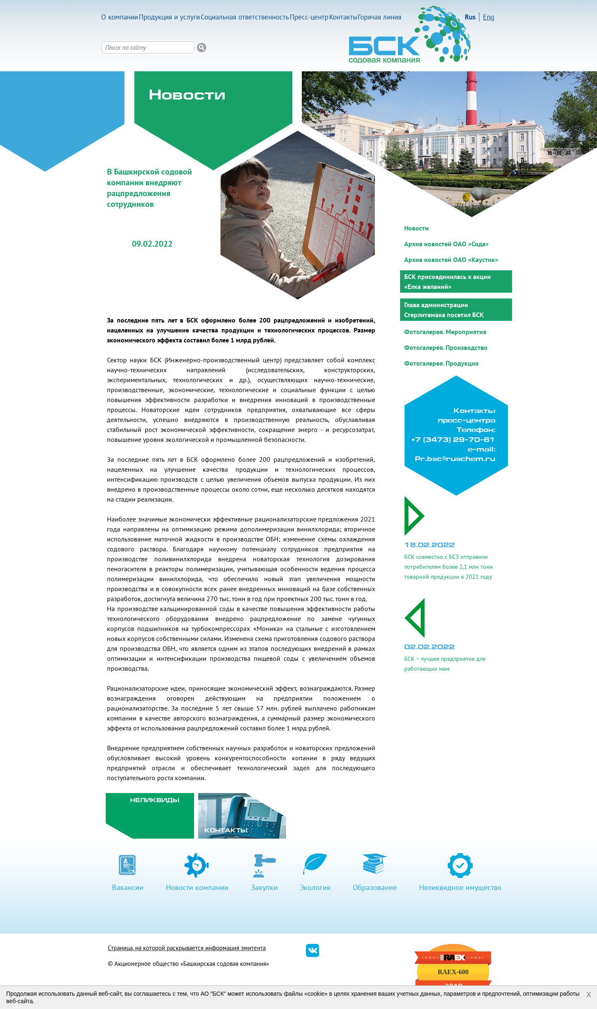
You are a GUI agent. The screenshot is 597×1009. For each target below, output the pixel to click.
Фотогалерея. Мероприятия (445, 331)
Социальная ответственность (245, 17)
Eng (488, 17)
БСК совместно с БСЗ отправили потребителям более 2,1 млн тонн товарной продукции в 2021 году (448, 566)
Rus (470, 17)
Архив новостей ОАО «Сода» (446, 244)
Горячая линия (379, 17)
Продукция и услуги (169, 17)
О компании (119, 17)
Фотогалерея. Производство (446, 347)
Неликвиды (155, 800)
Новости (416, 228)
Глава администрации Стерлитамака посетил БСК (444, 310)
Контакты (343, 17)
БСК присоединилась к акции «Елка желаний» (447, 281)
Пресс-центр (309, 17)
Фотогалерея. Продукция (441, 363)
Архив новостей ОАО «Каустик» (451, 259)
